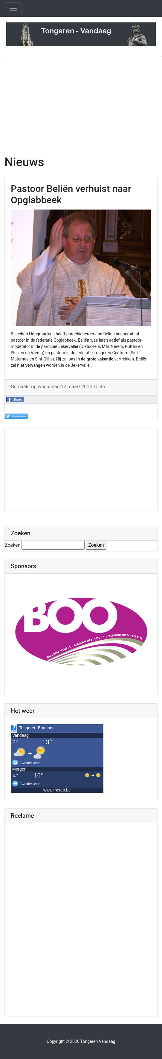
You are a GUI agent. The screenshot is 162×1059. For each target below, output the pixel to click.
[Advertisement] (81, 106)
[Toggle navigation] (13, 8)
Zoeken (12, 545)
